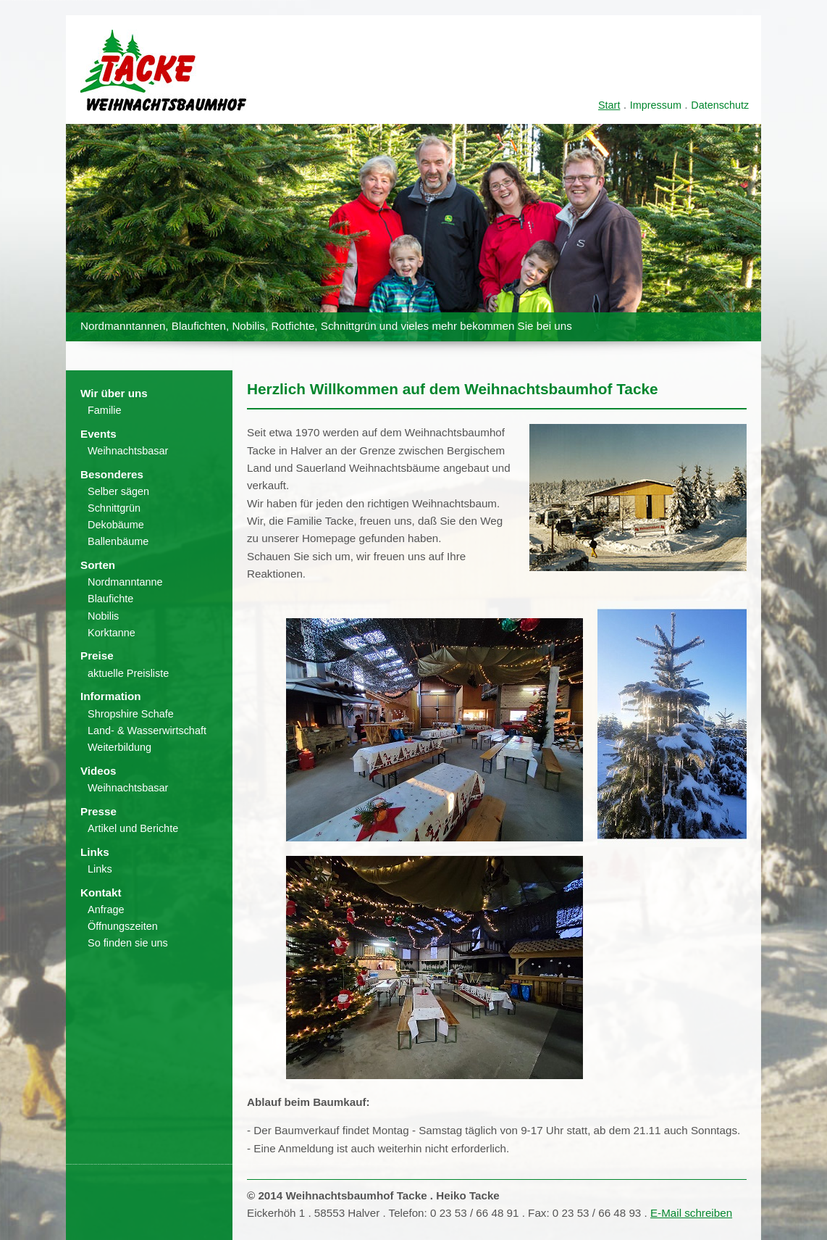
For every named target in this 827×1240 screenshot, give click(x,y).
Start (609, 105)
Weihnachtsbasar (128, 451)
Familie (105, 410)
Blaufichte (110, 598)
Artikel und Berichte (133, 828)
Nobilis (103, 616)
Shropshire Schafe (131, 714)
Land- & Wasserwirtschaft (147, 730)
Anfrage (106, 909)
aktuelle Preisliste (128, 673)
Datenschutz (720, 105)
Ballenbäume (118, 541)
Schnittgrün (114, 508)
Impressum (655, 105)
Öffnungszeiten (123, 926)
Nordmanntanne (125, 582)
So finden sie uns (128, 943)
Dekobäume (116, 524)
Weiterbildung (119, 747)
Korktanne (111, 632)
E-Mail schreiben (691, 1213)
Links (100, 869)
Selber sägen (118, 491)
